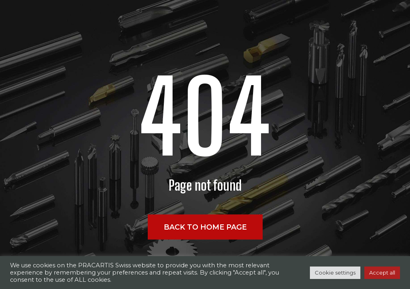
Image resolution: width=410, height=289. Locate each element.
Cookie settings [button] (335, 272)
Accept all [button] (382, 272)
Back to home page (205, 227)
